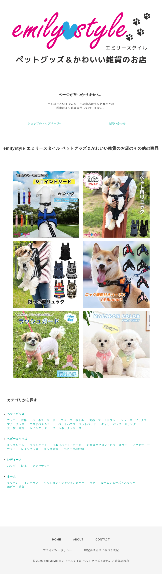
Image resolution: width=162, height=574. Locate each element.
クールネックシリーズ (67, 428)
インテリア (31, 482)
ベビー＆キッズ (17, 438)
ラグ (93, 482)
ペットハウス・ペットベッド (77, 424)
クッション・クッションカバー (64, 482)
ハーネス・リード (44, 420)
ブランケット (38, 445)
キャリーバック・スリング (118, 424)
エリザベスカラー (41, 424)
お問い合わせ (117, 123)
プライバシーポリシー (57, 550)
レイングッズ (38, 428)
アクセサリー (141, 445)
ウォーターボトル (72, 420)
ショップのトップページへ (45, 123)
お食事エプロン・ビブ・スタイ (107, 445)
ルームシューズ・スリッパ (118, 482)
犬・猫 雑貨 (15, 428)
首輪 (24, 420)
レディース (14, 459)
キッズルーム (15, 445)
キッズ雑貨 (51, 449)
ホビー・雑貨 (15, 486)
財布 (24, 465)
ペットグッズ (15, 413)
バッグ (11, 465)
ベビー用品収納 (74, 449)
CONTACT (103, 539)
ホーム (11, 476)
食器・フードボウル (102, 420)
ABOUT (78, 539)
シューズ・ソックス (134, 420)
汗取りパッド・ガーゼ (67, 445)
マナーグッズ (15, 424)
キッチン (13, 482)
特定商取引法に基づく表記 (101, 550)
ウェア (11, 420)
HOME (56, 539)
